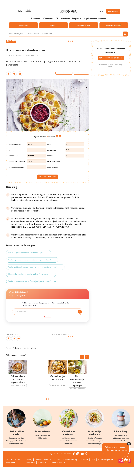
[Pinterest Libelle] (86, 453)
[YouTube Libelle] (82, 453)
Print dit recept (81, 73)
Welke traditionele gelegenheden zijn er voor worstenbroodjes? (35, 267)
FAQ (95, 459)
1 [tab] (46, 399)
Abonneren (31, 462)
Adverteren (43, 462)
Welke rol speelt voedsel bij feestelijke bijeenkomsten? (32, 281)
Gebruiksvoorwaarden (43, 459)
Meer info (47, 316)
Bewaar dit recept (64, 73)
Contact (86, 459)
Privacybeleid (111, 66)
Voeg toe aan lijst (47, 177)
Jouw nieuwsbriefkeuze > (111, 58)
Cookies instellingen (72, 459)
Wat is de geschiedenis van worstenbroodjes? (28, 252)
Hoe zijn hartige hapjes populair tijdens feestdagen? (31, 274)
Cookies (58, 459)
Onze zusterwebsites (59, 462)
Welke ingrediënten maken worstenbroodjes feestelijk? (32, 259)
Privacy (29, 459)
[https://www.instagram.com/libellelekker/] (78, 453)
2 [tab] (48, 399)
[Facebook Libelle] (74, 453)
